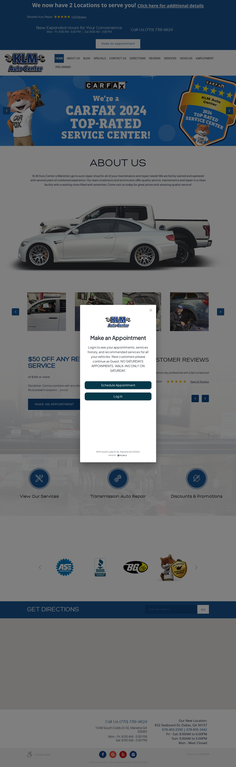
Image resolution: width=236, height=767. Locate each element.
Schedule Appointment (118, 385)
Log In (118, 396)
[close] (151, 310)
